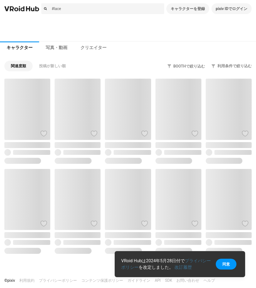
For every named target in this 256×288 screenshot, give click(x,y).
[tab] (19, 47)
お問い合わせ (187, 280)
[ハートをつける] (43, 133)
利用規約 (27, 280)
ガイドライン (138, 280)
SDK (168, 280)
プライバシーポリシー (58, 280)
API (158, 280)
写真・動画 (56, 47)
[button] (18, 66)
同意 (226, 264)
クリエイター (93, 47)
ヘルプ (209, 280)
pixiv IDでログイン (231, 9)
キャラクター (20, 47)
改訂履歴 (183, 267)
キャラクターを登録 (188, 9)
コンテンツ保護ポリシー (102, 280)
